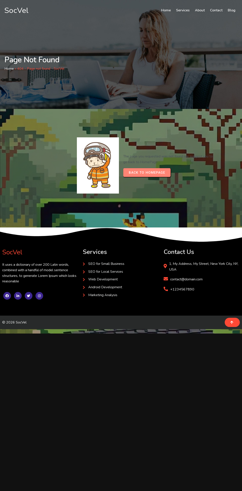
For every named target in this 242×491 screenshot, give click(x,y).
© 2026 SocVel (14, 322)
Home (9, 68)
